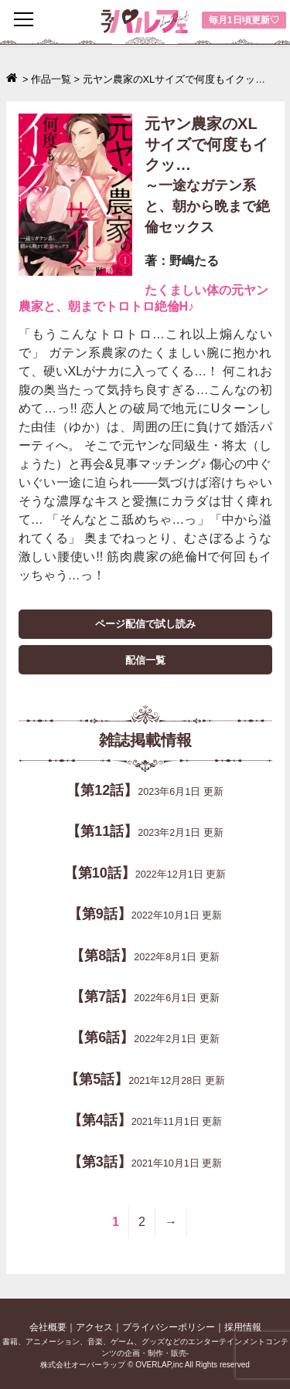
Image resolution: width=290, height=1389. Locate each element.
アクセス (94, 1327)
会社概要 (48, 1327)
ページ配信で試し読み (145, 624)
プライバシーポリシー (168, 1327)
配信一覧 (145, 660)
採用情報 (242, 1327)
